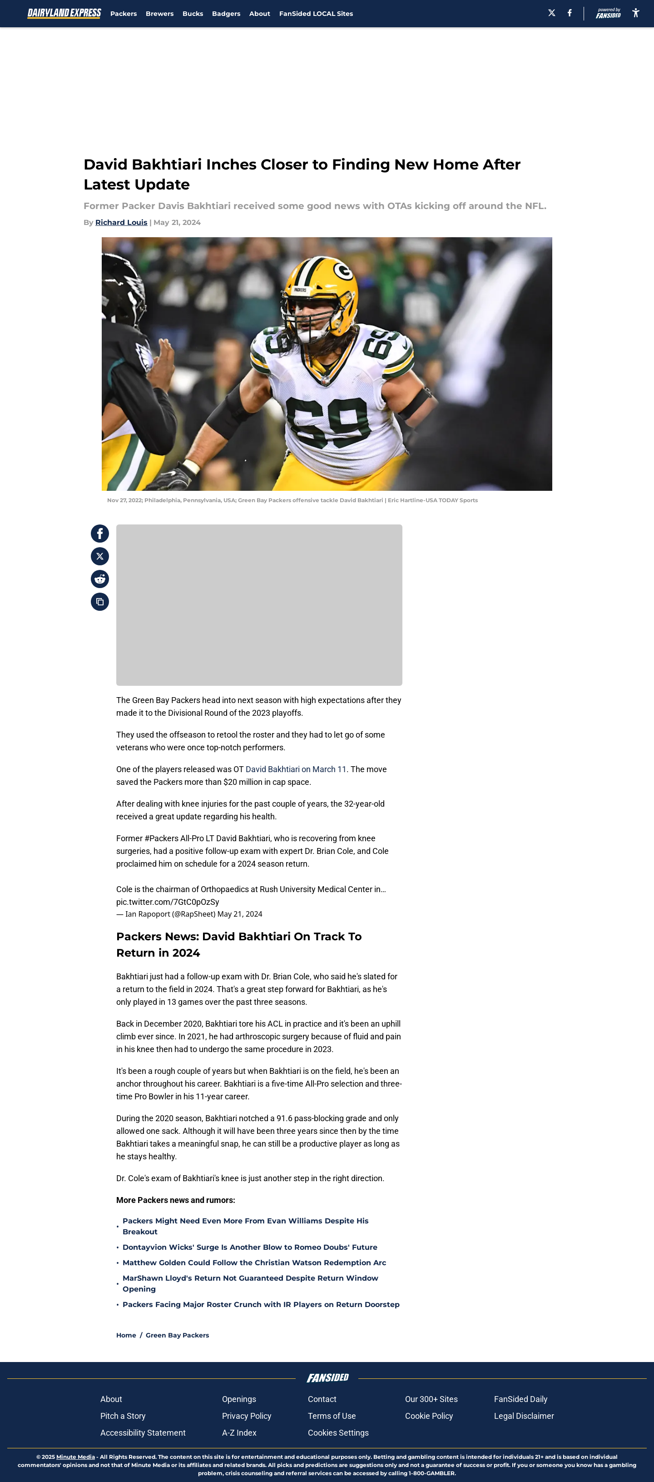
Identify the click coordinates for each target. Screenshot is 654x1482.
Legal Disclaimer (524, 1416)
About (259, 14)
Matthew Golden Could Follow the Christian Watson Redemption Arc (254, 1262)
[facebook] (570, 12)
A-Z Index (239, 1432)
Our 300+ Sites (431, 1399)
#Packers (161, 838)
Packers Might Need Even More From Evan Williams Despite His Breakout (246, 1226)
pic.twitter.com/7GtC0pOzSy (167, 902)
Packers (123, 14)
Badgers (226, 14)
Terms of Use (332, 1416)
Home (126, 1335)
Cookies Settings (338, 1432)
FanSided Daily (521, 1399)
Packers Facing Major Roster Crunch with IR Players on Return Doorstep (261, 1304)
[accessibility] (635, 12)
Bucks (193, 14)
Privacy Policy (247, 1416)
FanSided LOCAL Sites (316, 14)
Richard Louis (121, 222)
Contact (322, 1399)
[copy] (100, 602)
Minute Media (75, 1456)
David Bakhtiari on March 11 (295, 769)
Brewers (159, 14)
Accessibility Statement (143, 1432)
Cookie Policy (429, 1416)
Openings (239, 1399)
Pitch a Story (123, 1416)
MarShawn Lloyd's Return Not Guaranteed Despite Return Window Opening (250, 1283)
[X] (551, 12)
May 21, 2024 (240, 914)
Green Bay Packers (177, 1335)
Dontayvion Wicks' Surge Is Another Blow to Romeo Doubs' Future (250, 1247)
